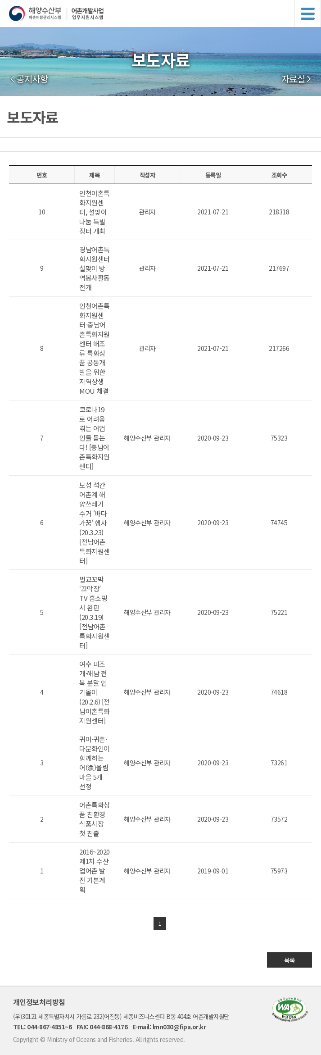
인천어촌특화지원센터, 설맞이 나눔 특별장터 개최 (94, 212)
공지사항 (32, 78)
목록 (289, 959)
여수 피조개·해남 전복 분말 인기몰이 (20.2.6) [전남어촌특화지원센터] (94, 692)
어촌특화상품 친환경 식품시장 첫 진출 (94, 819)
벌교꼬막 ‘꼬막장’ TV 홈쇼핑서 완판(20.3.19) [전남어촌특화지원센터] (94, 612)
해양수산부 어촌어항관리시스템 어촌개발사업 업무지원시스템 (165, 13)
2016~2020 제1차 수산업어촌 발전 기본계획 (94, 870)
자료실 (293, 78)
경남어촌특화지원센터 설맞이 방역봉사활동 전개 (94, 268)
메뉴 (307, 13)
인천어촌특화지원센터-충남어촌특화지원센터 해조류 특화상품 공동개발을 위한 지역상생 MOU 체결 (94, 348)
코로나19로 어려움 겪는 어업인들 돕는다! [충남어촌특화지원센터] (94, 438)
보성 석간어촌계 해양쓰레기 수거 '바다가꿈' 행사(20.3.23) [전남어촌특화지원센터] (94, 522)
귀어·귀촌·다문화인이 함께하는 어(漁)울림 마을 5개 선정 (94, 762)
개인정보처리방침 (39, 1002)
